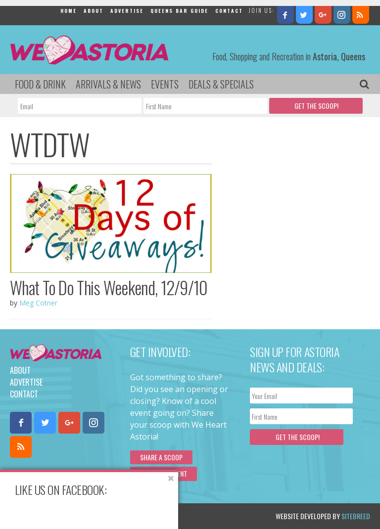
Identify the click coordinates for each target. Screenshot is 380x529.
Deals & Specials (221, 84)
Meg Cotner (38, 303)
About (93, 10)
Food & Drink (40, 84)
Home (68, 10)
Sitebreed (355, 516)
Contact (229, 10)
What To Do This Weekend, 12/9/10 (109, 287)
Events (165, 84)
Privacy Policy (110, 516)
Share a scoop (161, 457)
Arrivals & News (108, 84)
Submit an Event (163, 473)
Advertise (126, 10)
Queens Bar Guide (179, 10)
